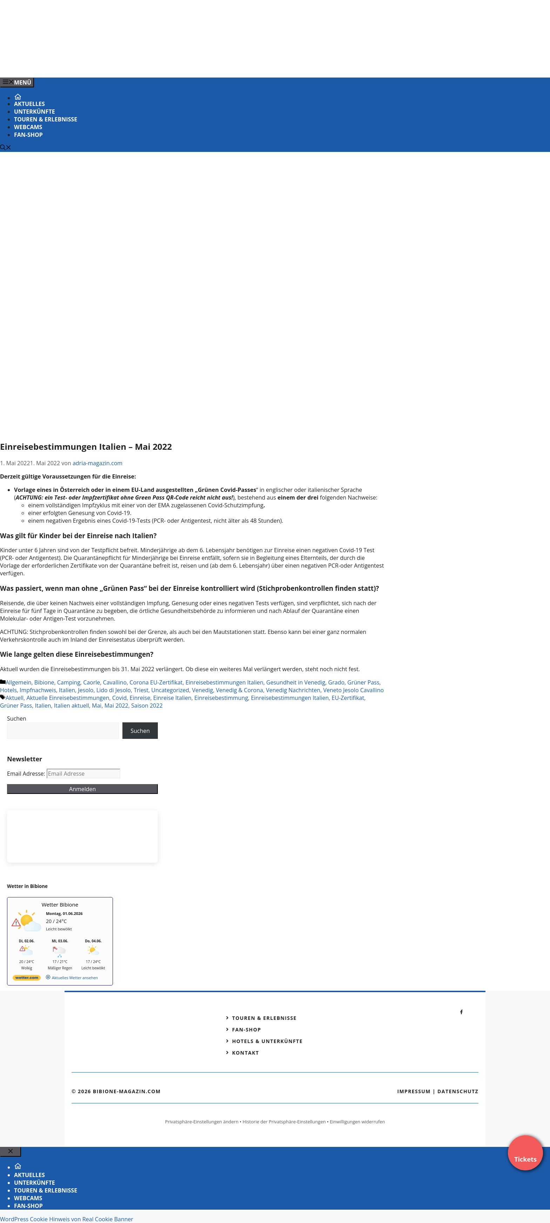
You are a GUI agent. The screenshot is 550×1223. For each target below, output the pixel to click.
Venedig (202, 690)
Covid (119, 698)
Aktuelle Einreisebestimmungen (67, 698)
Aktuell (15, 698)
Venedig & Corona (239, 690)
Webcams (28, 127)
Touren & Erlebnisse (45, 119)
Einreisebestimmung (221, 698)
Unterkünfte (34, 111)
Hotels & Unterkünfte (267, 1041)
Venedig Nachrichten (293, 690)
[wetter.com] (27, 979)
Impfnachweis (38, 690)
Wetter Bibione (60, 904)
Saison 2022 (147, 705)
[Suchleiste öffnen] (5, 148)
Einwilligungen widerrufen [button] (357, 1121)
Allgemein (19, 682)
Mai (96, 705)
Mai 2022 (116, 705)
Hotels (8, 690)
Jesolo (85, 690)
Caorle (91, 682)
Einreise (140, 698)
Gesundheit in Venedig (295, 682)
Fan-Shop (28, 135)
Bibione (44, 682)
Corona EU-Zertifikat (155, 682)
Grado (336, 682)
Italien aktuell (71, 705)
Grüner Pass (363, 682)
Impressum (414, 1091)
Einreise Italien (172, 698)
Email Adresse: (27, 773)
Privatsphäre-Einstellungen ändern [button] (201, 1121)
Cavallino (115, 682)
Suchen (16, 718)
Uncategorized (170, 690)
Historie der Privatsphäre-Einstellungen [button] (284, 1121)
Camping (68, 682)
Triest (141, 690)
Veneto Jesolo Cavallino (353, 690)
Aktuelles (29, 104)
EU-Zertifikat (348, 698)
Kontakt (245, 1052)
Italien (67, 690)
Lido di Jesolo (113, 690)
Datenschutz (457, 1091)
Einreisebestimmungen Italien (224, 682)
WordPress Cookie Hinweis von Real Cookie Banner (66, 1219)
